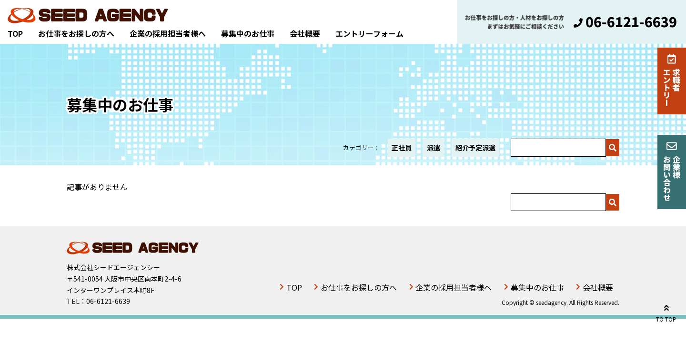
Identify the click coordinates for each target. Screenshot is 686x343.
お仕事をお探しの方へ (76, 33)
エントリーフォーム (369, 33)
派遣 (433, 147)
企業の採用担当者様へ (168, 33)
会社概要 (305, 33)
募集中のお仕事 (247, 33)
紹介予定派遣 (475, 147)
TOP (15, 33)
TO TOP (666, 312)
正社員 (402, 147)
